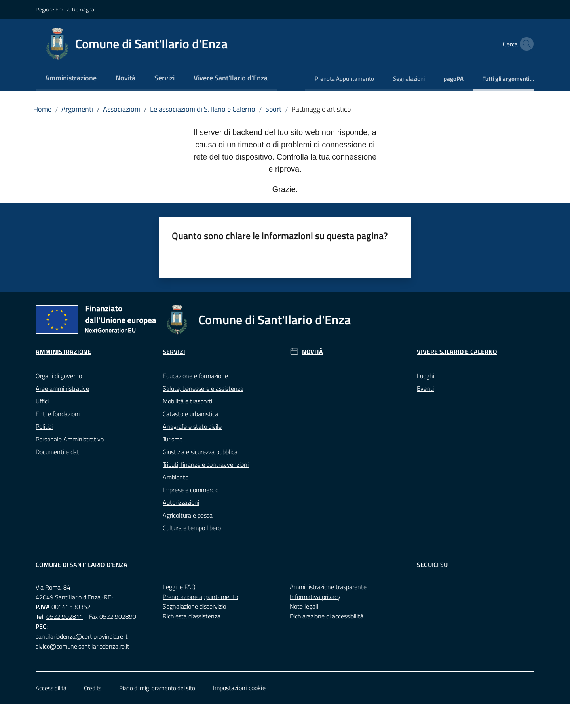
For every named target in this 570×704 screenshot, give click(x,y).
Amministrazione (63, 351)
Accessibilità (51, 688)
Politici (44, 426)
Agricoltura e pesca (188, 515)
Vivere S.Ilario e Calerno (457, 351)
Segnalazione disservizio (194, 606)
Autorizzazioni (181, 502)
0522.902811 (64, 616)
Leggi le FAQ (179, 587)
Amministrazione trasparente (328, 587)
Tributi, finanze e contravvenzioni (206, 464)
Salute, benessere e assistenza (203, 388)
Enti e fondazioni (58, 414)
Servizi (174, 351)
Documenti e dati (58, 452)
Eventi (425, 388)
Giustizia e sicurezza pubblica (200, 452)
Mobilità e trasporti (187, 401)
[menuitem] (71, 79)
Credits (92, 688)
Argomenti (77, 109)
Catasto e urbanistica (190, 414)
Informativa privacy (315, 596)
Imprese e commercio (190, 490)
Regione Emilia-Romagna (65, 9)
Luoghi (425, 376)
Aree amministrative (62, 388)
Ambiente (175, 477)
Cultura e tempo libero (192, 528)
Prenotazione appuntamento (200, 596)
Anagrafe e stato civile (192, 426)
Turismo (172, 439)
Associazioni (121, 109)
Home (42, 109)
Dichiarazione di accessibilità (326, 616)
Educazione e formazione (195, 376)
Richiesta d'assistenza (191, 616)
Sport (273, 109)
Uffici (42, 401)
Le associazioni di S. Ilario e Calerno (202, 109)
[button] (524, 43)
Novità (312, 351)
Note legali (304, 606)
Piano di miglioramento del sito (157, 688)
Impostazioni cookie (239, 688)
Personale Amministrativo (70, 439)
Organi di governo (59, 376)
